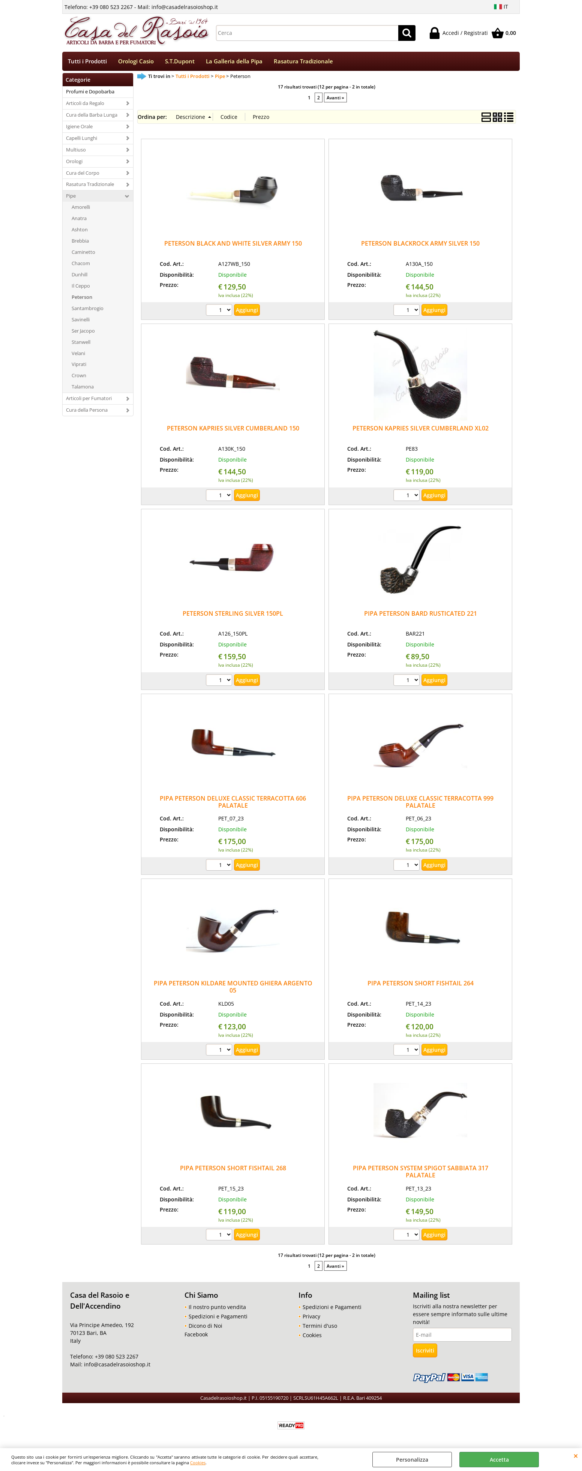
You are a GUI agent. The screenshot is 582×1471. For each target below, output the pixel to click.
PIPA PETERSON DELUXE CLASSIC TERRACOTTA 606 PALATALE (233, 802)
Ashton (80, 230)
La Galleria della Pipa (234, 62)
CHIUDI (575, 1455)
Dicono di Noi (205, 1326)
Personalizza (412, 1459)
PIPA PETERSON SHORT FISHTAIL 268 (233, 1169)
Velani (78, 354)
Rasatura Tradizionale (303, 62)
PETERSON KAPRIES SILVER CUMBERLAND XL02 (420, 429)
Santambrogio (88, 309)
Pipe (71, 196)
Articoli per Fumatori (89, 399)
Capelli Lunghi (81, 138)
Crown (79, 376)
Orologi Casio (136, 62)
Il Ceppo (81, 286)
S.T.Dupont (180, 62)
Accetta (499, 1459)
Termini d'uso (320, 1326)
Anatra (79, 219)
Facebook (196, 1335)
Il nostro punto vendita (217, 1307)
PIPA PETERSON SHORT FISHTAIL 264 (421, 984)
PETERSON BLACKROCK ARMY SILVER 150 (420, 244)
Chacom (81, 264)
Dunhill (79, 275)
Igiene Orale (79, 127)
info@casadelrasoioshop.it (116, 1365)
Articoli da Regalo (85, 103)
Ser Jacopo (83, 331)
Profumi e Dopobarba (90, 92)
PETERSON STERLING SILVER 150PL (233, 614)
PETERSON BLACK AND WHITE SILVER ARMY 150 (233, 244)
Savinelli (81, 320)
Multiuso (76, 150)
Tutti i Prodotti (87, 62)
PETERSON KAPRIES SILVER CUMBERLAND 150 (233, 429)
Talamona (83, 387)
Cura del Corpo (82, 173)
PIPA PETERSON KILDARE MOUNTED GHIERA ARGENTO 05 (233, 987)
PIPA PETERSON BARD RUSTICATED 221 (420, 614)
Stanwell (81, 342)
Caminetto (83, 252)
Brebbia (80, 241)
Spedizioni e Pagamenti (218, 1317)
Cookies (198, 1462)
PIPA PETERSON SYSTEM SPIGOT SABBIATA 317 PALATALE (420, 1172)
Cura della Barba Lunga (91, 115)
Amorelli (81, 207)
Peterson (82, 297)
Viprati (79, 365)
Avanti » (335, 98)
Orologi (74, 162)
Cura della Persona (87, 410)
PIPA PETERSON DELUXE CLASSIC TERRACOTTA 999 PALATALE (420, 802)
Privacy (311, 1317)
